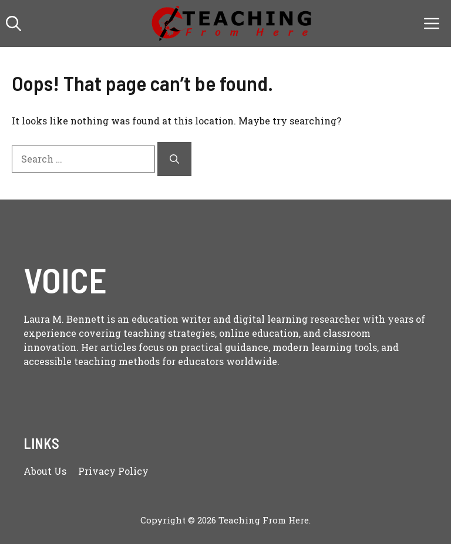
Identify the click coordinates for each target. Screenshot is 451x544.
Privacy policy (113, 471)
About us (44, 471)
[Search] (174, 159)
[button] (13, 23)
